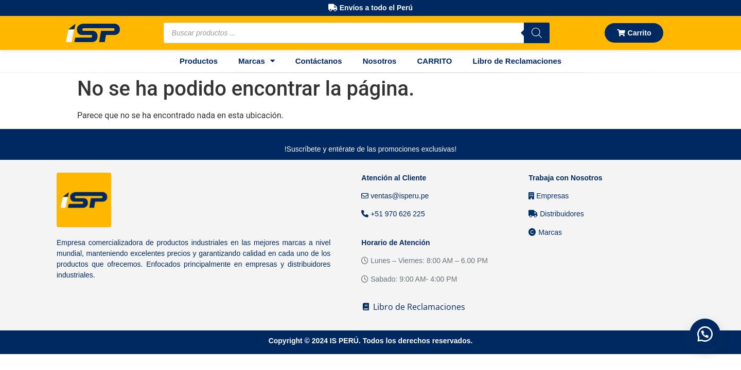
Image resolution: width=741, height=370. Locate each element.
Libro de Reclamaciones (517, 61)
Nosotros (380, 61)
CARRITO (434, 61)
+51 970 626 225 (393, 214)
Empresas (548, 196)
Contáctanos (318, 61)
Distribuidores (556, 214)
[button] (705, 334)
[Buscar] (537, 33)
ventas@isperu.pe (395, 196)
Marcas (256, 61)
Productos (199, 61)
